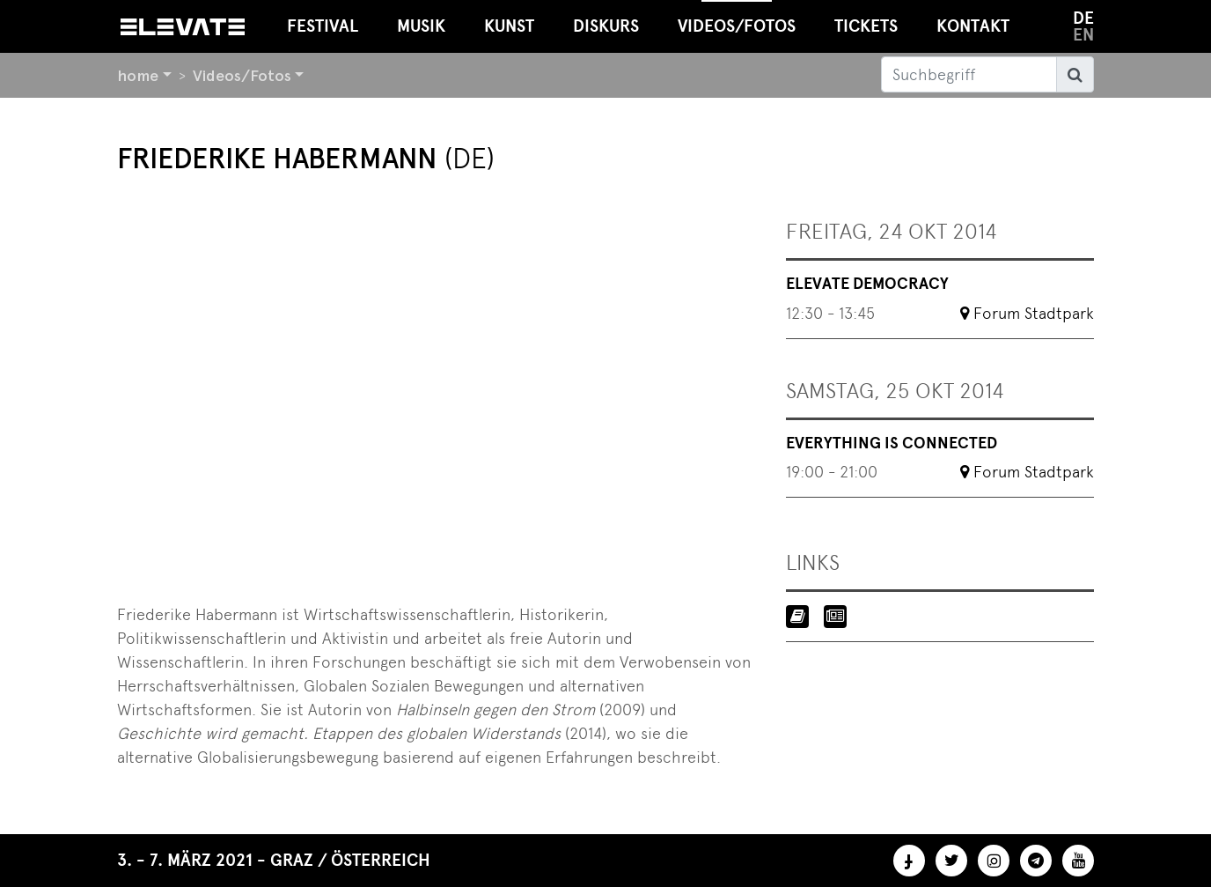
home (137, 75)
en (1083, 34)
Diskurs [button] (606, 26)
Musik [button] (421, 26)
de (1083, 18)
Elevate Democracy (867, 283)
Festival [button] (322, 26)
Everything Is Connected (891, 443)
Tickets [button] (866, 26)
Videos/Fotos (242, 75)
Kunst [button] (509, 26)
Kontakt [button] (972, 26)
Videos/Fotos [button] (737, 18)
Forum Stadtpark (1033, 313)
